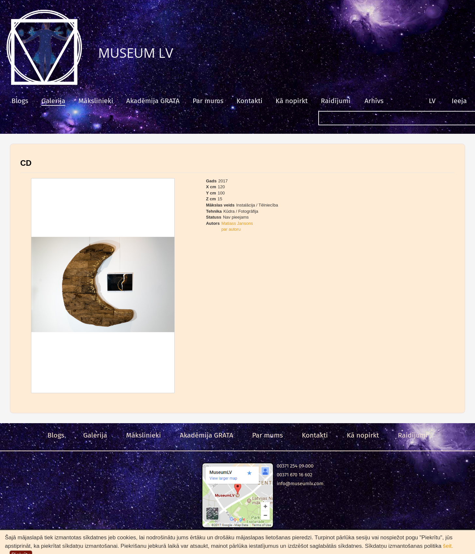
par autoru (231, 229)
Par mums (208, 101)
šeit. (448, 546)
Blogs (19, 101)
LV (432, 101)
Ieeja (459, 101)
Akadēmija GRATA (153, 101)
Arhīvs (374, 101)
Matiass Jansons (237, 223)
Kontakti (249, 101)
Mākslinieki (95, 101)
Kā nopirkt (292, 101)
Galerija (53, 101)
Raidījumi (336, 101)
